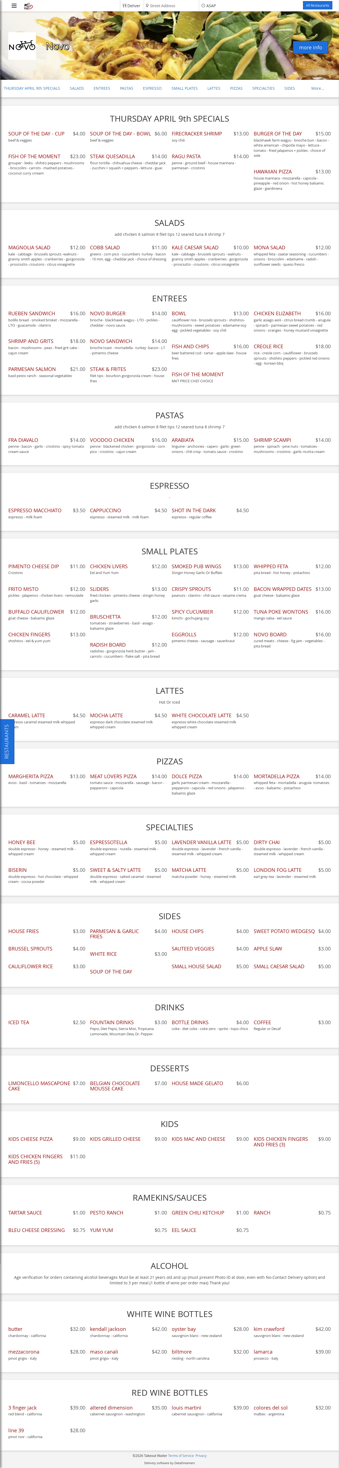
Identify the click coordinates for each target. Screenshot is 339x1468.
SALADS (77, 88)
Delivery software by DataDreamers (169, 1463)
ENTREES (102, 88)
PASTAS (126, 88)
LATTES (213, 88)
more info (310, 47)
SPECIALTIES (263, 88)
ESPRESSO (152, 88)
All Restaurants (317, 5)
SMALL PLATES (184, 88)
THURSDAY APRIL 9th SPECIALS (32, 88)
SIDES (289, 88)
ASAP (211, 5)
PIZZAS (236, 88)
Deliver (133, 5)
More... (317, 88)
